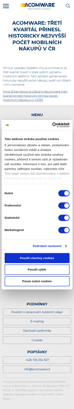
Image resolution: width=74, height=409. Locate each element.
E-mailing (37, 321)
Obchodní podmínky (37, 330)
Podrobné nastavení (47, 246)
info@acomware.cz (37, 369)
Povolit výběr (37, 269)
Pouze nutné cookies (37, 281)
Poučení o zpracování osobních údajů (37, 312)
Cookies (37, 340)
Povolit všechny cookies (37, 258)
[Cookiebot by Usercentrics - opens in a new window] (52, 125)
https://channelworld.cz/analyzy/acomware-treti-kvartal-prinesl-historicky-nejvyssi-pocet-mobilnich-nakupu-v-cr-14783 (35, 96)
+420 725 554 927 (37, 360)
